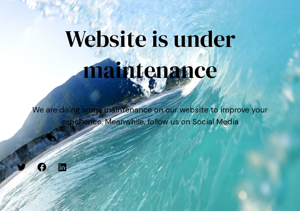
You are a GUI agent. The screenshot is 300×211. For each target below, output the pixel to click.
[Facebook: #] (42, 167)
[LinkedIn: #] (62, 167)
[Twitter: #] (21, 167)
